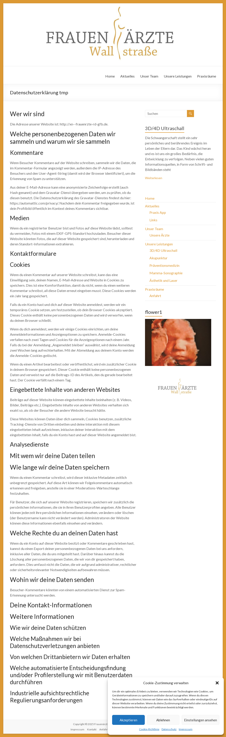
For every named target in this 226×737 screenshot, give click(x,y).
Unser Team (149, 76)
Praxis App (157, 212)
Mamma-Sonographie (166, 273)
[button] (217, 683)
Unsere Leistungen (178, 76)
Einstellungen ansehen (200, 720)
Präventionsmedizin (164, 265)
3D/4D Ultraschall (164, 128)
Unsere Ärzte (159, 235)
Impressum (185, 729)
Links (153, 220)
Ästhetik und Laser (163, 280)
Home (110, 76)
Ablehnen (163, 720)
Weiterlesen (153, 178)
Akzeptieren (128, 720)
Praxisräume (206, 76)
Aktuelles (127, 76)
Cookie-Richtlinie (149, 729)
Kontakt (91, 729)
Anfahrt (155, 296)
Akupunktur (158, 258)
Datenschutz (169, 729)
